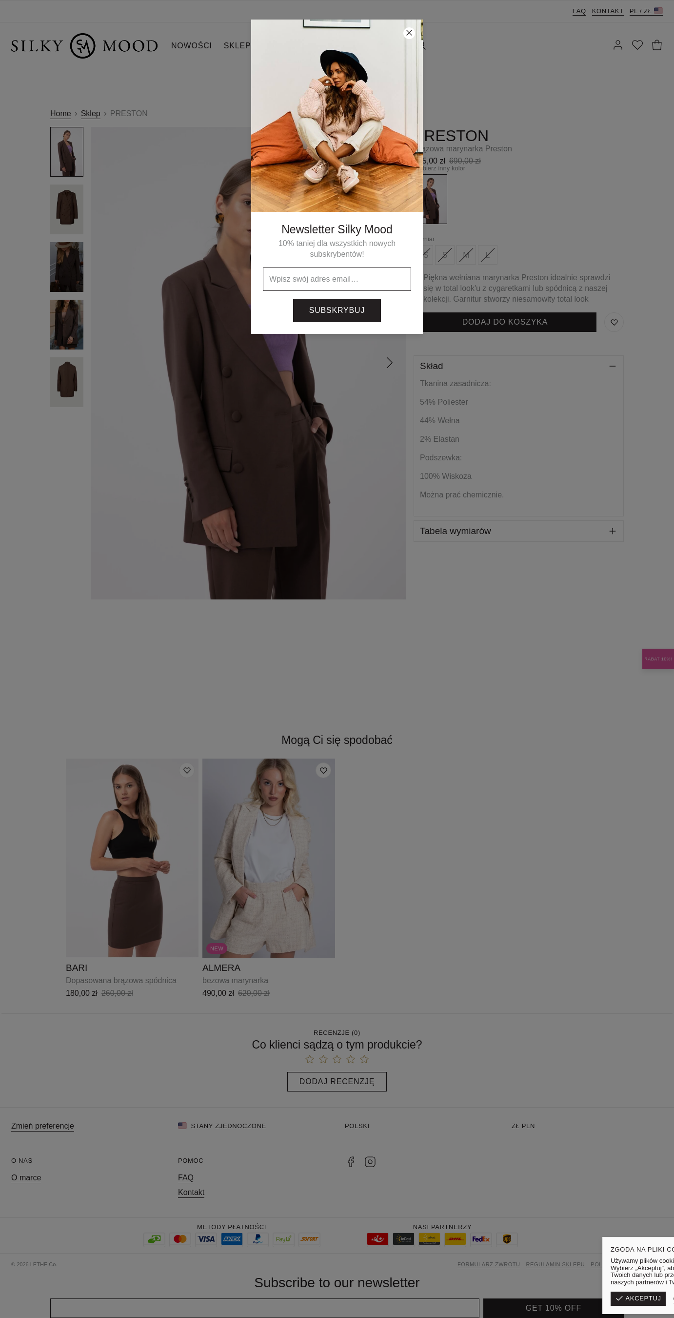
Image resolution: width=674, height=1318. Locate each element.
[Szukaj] (421, 46)
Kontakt (608, 11)
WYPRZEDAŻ (288, 45)
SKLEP (237, 45)
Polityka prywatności (627, 1264)
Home (60, 113)
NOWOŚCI (191, 45)
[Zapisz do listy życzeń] (614, 322)
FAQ (579, 11)
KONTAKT (381, 45)
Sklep (90, 113)
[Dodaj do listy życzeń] (187, 770)
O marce (26, 1178)
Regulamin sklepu (555, 1264)
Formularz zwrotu (488, 1264)
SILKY (339, 45)
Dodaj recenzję (337, 1081)
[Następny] (389, 363)
